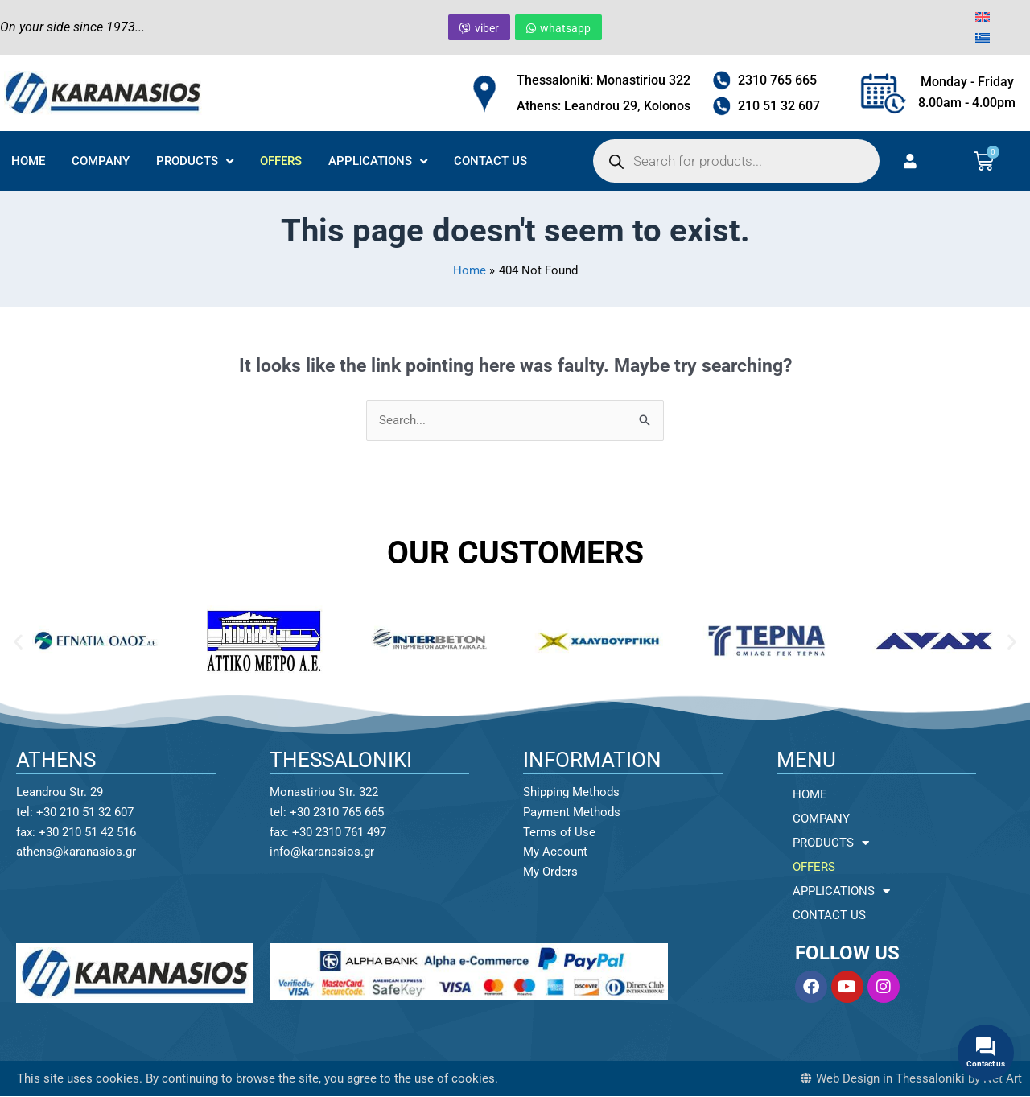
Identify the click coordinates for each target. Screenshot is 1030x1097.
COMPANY (101, 161)
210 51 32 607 (779, 105)
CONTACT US (490, 161)
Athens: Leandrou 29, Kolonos (603, 105)
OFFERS (281, 161)
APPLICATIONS (377, 161)
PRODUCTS (194, 161)
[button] (18, 641)
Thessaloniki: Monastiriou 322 (603, 80)
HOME (28, 161)
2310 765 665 (777, 80)
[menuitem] (982, 16)
